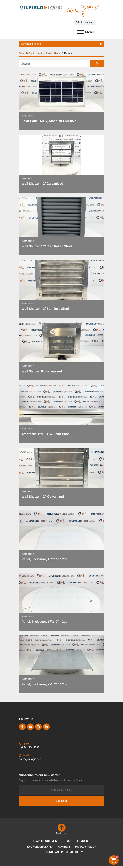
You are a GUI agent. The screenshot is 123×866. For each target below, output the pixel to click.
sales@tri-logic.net (30, 759)
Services (82, 841)
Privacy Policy (85, 846)
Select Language (84, 22)
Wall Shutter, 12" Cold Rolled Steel (47, 246)
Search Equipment (46, 841)
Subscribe (61, 800)
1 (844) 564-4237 (29, 747)
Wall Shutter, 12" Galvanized (42, 184)
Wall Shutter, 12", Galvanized (43, 497)
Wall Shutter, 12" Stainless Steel (45, 309)
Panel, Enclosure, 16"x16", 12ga (44, 559)
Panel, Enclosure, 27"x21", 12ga (44, 684)
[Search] (54, 63)
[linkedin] (83, 14)
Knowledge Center (40, 846)
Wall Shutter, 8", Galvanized (42, 371)
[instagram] (96, 7)
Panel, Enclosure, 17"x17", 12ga (44, 622)
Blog (67, 841)
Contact (64, 846)
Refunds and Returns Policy (63, 852)
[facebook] (83, 7)
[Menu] (80, 32)
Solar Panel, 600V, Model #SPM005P (49, 121)
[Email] (61, 790)
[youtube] (90, 7)
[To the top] (61, 830)
